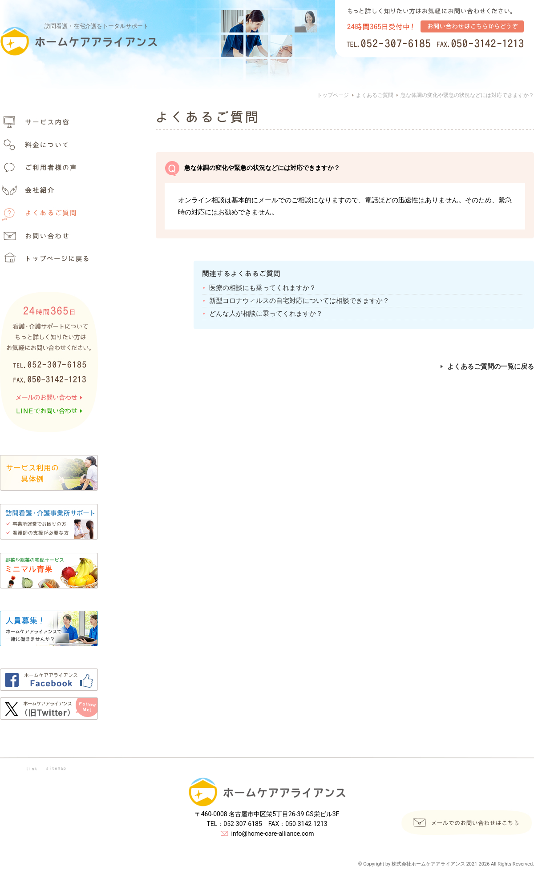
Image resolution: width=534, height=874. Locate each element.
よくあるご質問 (374, 95)
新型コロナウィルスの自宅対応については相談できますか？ (299, 301)
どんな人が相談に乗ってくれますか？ (266, 314)
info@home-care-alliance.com (272, 833)
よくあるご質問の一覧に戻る (487, 366)
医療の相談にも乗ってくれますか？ (262, 288)
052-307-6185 (242, 823)
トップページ (333, 95)
